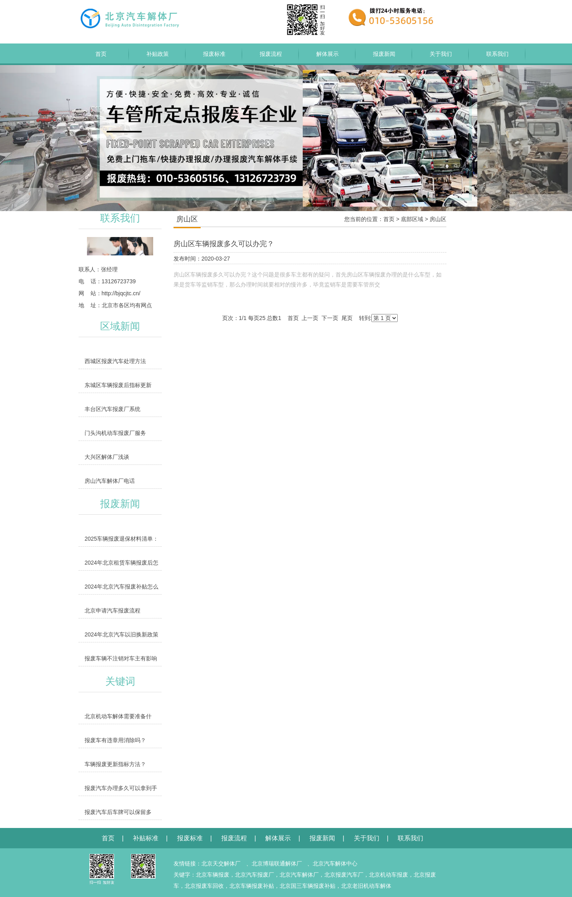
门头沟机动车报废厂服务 (115, 433)
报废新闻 (322, 838)
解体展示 (278, 838)
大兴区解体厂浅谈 (107, 457)
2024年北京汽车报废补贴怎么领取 (121, 589)
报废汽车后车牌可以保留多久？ (118, 814)
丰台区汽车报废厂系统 (112, 409)
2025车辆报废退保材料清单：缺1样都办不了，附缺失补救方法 (122, 541)
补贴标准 (145, 838)
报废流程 (234, 838)
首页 (388, 219)
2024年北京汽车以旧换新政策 (121, 634)
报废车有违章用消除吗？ (115, 740)
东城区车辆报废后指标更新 (118, 385)
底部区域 (412, 219)
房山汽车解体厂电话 (110, 481)
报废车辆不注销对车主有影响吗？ (121, 660)
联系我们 (410, 838)
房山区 (438, 219)
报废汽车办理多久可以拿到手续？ (121, 790)
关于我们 (366, 838)
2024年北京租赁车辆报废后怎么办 (121, 565)
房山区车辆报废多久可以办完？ (224, 244)
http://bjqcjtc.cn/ (121, 293)
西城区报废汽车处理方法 (115, 361)
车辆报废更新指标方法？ (115, 764)
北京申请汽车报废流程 (112, 610)
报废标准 (190, 838)
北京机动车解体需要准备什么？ (118, 718)
